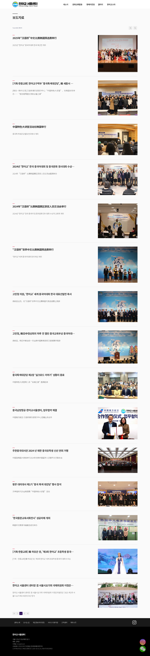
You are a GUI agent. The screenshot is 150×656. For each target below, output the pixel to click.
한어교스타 (111, 4)
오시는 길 (26, 622)
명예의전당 (90, 4)
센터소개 (17, 622)
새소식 (65, 4)
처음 (14, 613)
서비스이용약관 (53, 622)
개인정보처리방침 (38, 622)
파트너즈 (73, 622)
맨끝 (27, 613)
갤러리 (100, 4)
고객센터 (64, 622)
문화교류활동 (77, 4)
